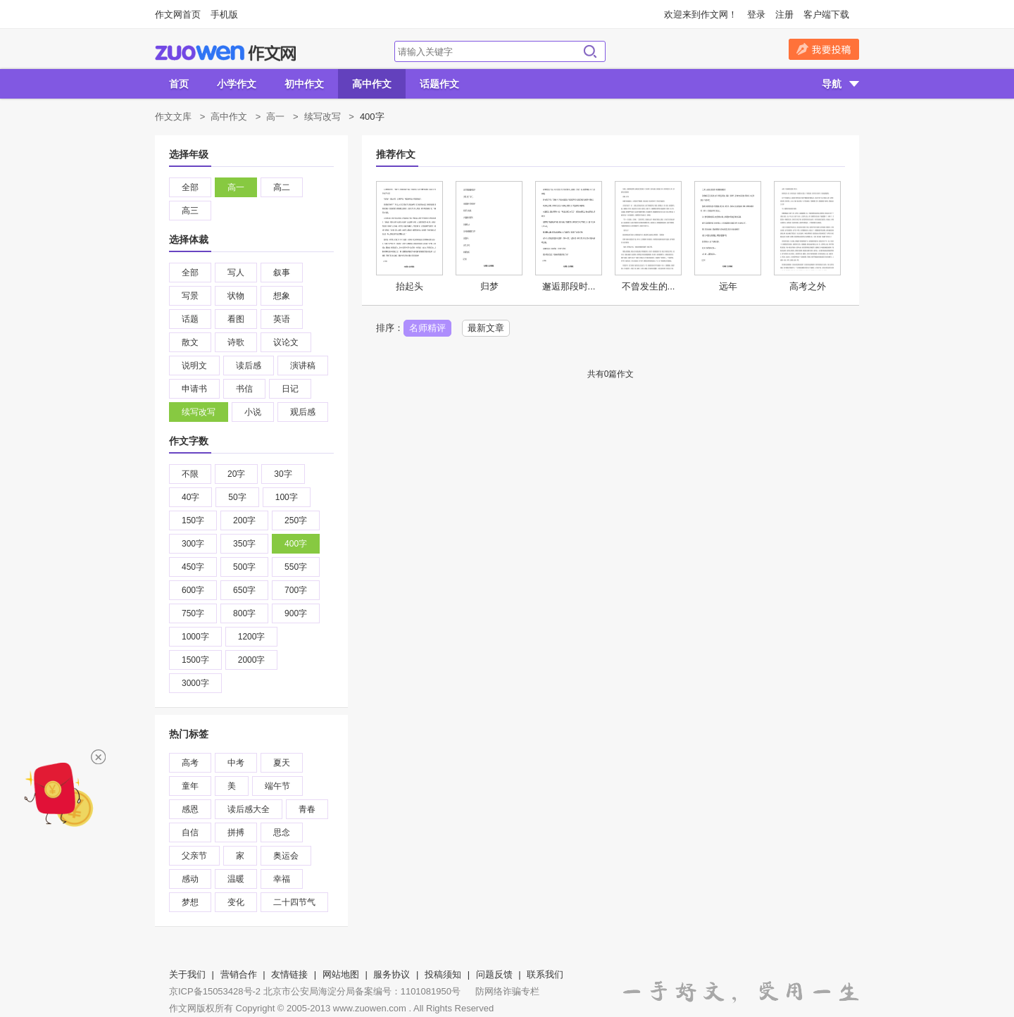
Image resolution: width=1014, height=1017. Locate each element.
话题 (190, 319)
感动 (190, 879)
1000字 (195, 637)
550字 (295, 567)
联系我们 (545, 974)
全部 (190, 187)
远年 (728, 286)
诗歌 (235, 342)
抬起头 (409, 286)
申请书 (194, 389)
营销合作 (238, 974)
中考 (235, 763)
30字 (283, 474)
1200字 (251, 637)
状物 (235, 296)
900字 (295, 613)
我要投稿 (824, 49)
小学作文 (236, 83)
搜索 (590, 51)
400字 (295, 544)
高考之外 (807, 286)
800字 (244, 613)
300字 (193, 544)
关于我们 (187, 974)
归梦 (489, 286)
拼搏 (235, 832)
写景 (190, 296)
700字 (295, 590)
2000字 (251, 660)
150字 (193, 520)
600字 (193, 590)
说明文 (194, 365)
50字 (237, 497)
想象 (281, 296)
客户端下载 (826, 14)
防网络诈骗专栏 (507, 991)
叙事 (281, 272)
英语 (281, 319)
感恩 (190, 809)
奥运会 (286, 856)
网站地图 (341, 974)
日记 (290, 389)
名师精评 (427, 328)
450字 (193, 567)
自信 (190, 832)
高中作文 (372, 83)
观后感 (302, 412)
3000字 (195, 683)
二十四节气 (294, 902)
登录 (756, 14)
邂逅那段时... (569, 286)
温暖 (235, 879)
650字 (244, 590)
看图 (235, 319)
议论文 (286, 342)
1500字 (195, 660)
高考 (190, 763)
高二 (281, 187)
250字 (295, 520)
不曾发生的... (648, 286)
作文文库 (173, 116)
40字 (190, 497)
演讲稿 (302, 365)
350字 (244, 544)
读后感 (248, 365)
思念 (281, 832)
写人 (235, 272)
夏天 (281, 763)
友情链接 (289, 974)
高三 (190, 211)
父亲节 (194, 856)
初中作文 (304, 83)
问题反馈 (494, 974)
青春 (307, 809)
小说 (252, 412)
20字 (236, 474)
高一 (275, 116)
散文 (190, 342)
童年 (190, 786)
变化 (235, 902)
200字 (244, 520)
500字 (244, 567)
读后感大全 (248, 809)
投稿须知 (443, 974)
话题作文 (439, 83)
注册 (784, 14)
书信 (244, 389)
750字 (193, 613)
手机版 (224, 14)
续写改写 (322, 116)
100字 (286, 497)
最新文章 (486, 328)
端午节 (277, 786)
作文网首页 (178, 14)
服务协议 (391, 974)
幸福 (281, 879)
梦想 (190, 902)
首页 (179, 83)
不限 (190, 474)
